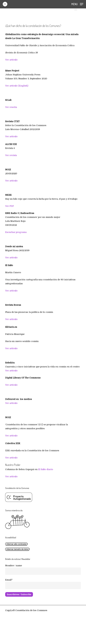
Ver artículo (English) (16, 85)
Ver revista (11, 155)
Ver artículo (11, 59)
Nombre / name (13, 565)
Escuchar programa (16, 232)
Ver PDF (9, 206)
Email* (9, 580)
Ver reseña (11, 107)
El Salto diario (45, 469)
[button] (77, 3)
